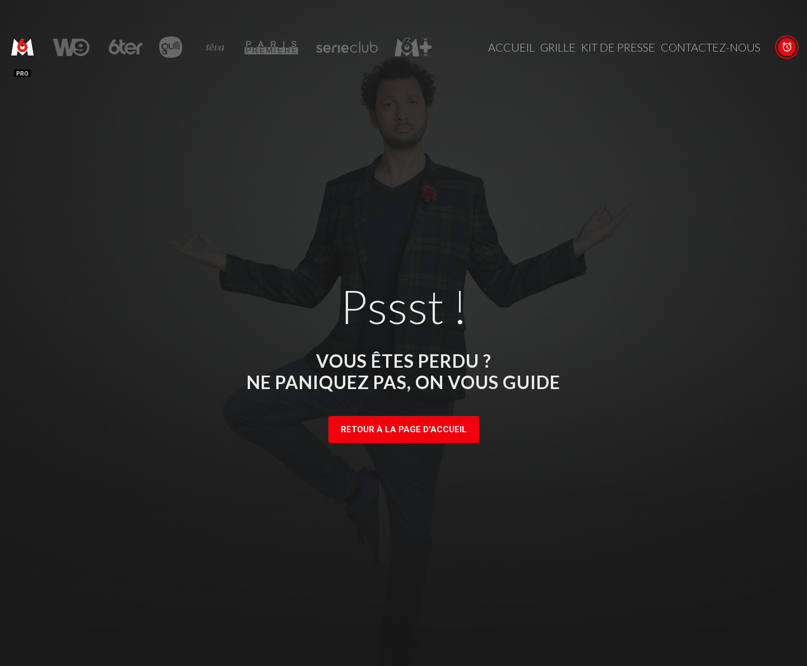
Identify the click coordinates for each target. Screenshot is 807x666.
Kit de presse (618, 47)
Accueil (511, 47)
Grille (558, 47)
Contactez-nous (710, 47)
